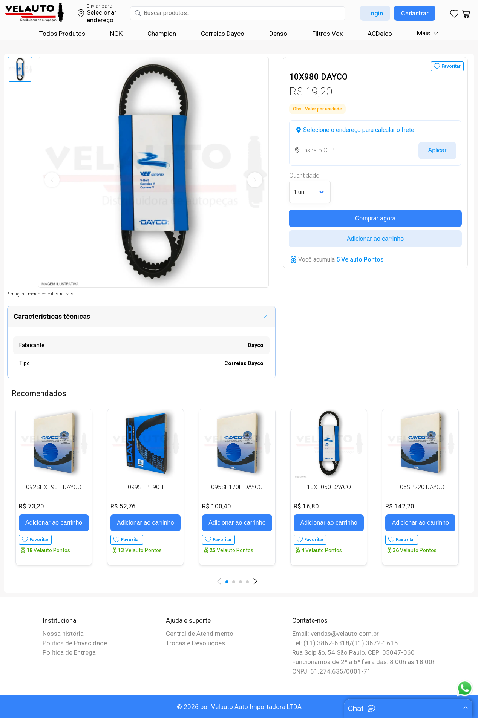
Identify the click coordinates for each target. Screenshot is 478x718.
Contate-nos (310, 620)
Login (375, 13)
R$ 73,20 (31, 506)
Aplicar (437, 150)
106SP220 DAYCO (420, 487)
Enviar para (99, 6)
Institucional (60, 620)
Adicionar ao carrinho (375, 239)
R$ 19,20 (310, 91)
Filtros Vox (327, 33)
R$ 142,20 (399, 506)
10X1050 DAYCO (329, 487)
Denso (278, 33)
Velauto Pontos (48, 550)
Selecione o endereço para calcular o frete (358, 129)
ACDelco (380, 33)
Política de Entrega (69, 652)
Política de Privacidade (75, 643)
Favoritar (451, 66)
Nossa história (63, 633)
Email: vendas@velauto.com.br (335, 633)
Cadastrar (415, 13)
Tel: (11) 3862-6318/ (322, 643)
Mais (424, 33)
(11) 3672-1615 (375, 643)
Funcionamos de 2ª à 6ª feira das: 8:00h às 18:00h (364, 662)
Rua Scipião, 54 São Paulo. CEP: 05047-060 (353, 652)
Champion (161, 33)
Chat (356, 708)
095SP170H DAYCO (237, 487)
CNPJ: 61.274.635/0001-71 (331, 671)
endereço (100, 20)
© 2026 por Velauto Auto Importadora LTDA (239, 706)
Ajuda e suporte (188, 620)
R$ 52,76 (123, 506)
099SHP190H (145, 487)
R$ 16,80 (306, 506)
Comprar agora (375, 218)
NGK (116, 33)
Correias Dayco (222, 33)
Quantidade (304, 175)
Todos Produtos (62, 33)
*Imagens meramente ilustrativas (41, 294)
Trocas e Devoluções (195, 643)
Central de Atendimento (199, 633)
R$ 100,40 (216, 506)
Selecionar (101, 12)
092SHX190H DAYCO (53, 487)
